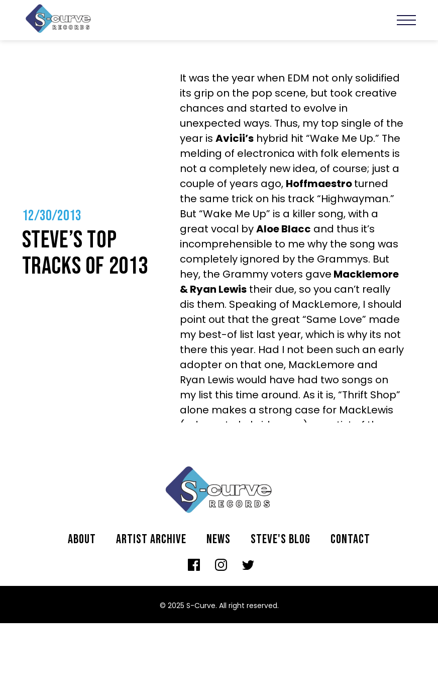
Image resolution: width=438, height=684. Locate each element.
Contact (350, 539)
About (82, 539)
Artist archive (151, 539)
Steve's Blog (280, 539)
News (218, 539)
